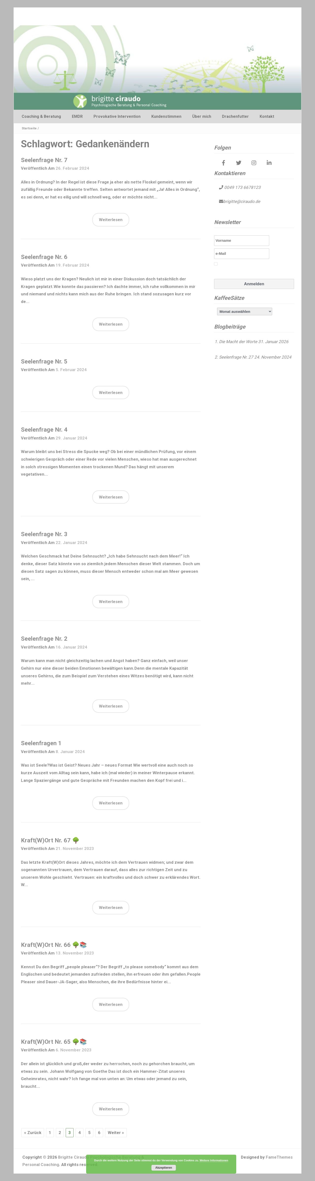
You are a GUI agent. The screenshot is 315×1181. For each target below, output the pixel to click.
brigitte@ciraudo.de (241, 201)
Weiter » (116, 1132)
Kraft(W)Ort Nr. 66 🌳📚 (54, 944)
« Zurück (32, 1132)
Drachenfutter (235, 116)
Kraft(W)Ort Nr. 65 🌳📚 (54, 1041)
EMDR (77, 116)
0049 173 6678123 (242, 187)
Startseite (29, 128)
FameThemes (279, 1157)
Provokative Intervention (117, 116)
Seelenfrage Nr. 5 (44, 361)
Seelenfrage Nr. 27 (236, 357)
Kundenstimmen (166, 116)
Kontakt (267, 116)
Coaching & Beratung (41, 116)
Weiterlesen (111, 219)
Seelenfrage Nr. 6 (44, 257)
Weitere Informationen (214, 1160)
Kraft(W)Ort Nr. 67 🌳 (50, 840)
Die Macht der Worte (238, 341)
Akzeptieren (163, 1167)
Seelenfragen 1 (41, 743)
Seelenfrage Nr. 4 (44, 429)
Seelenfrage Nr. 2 (44, 638)
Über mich (201, 116)
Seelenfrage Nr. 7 (44, 160)
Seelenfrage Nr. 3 (44, 534)
